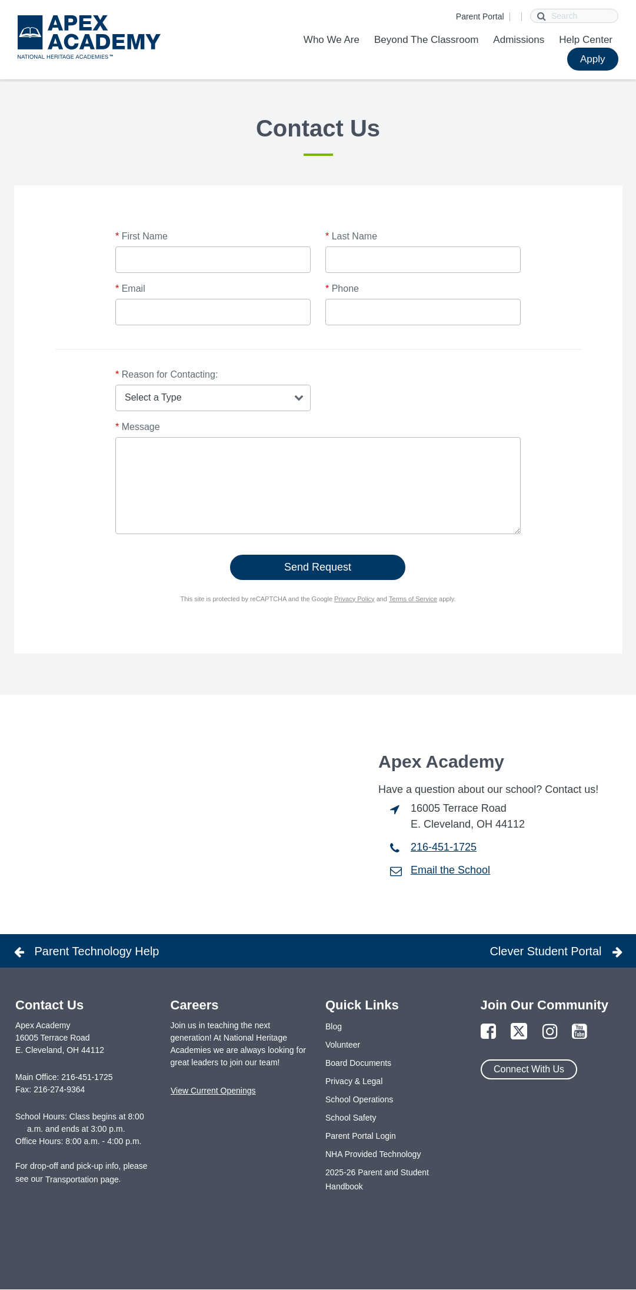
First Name (141, 236)
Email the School (450, 870)
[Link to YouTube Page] (579, 1032)
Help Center (585, 39)
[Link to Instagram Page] (550, 1032)
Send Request (317, 567)
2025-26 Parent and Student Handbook (377, 1179)
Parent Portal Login (360, 1136)
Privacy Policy (354, 598)
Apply (592, 59)
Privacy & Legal (353, 1081)
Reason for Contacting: (166, 374)
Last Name (351, 236)
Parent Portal (480, 16)
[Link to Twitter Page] (519, 1032)
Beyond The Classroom (426, 39)
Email (130, 289)
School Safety (350, 1117)
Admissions (518, 39)
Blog (333, 1026)
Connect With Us (529, 1069)
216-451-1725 (444, 847)
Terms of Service (413, 598)
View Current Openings (213, 1090)
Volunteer (342, 1044)
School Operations (359, 1099)
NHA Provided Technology (373, 1154)
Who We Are (331, 39)
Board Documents (358, 1063)
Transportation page (82, 1179)
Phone (342, 289)
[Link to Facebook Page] (488, 1032)
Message (137, 427)
